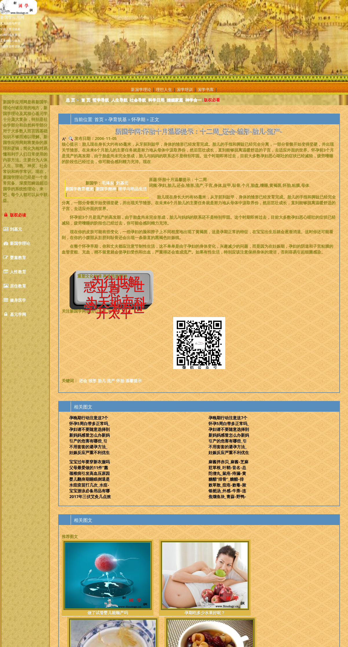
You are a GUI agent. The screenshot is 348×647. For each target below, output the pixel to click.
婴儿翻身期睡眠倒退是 (89, 479)
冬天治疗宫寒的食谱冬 (222, 581)
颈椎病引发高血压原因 (89, 473)
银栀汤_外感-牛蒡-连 (227, 490)
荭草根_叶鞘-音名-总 (227, 467)
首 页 (85, 100)
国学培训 (185, 89)
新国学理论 (141, 89)
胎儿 (102, 380)
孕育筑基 (117, 119)
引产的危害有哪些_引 (88, 441)
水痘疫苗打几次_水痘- (89, 485)
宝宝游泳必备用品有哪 (89, 490)
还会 (83, 380)
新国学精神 (106, 189)
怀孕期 (138, 119)
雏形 (92, 380)
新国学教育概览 (79, 189)
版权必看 (212, 100)
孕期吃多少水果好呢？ (128, 581)
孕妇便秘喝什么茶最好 (175, 581)
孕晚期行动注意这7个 (88, 417)
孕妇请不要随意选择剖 (89, 429)
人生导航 (119, 100)
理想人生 (164, 89)
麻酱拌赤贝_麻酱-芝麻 (228, 461)
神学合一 (193, 100)
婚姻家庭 (175, 100)
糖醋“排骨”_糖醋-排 (226, 479)
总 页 (70, 100)
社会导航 (138, 100)
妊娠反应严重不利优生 (89, 452)
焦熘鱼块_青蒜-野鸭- (227, 496)
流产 (111, 380)
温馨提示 (133, 380)
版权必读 (14, 215)
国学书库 (205, 89)
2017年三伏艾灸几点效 (90, 496)
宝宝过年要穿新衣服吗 (89, 461)
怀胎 (120, 380)
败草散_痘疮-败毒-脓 (227, 485)
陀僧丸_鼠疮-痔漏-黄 (227, 473)
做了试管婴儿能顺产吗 (81, 581)
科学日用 (156, 100)
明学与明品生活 (132, 189)
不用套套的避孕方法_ (88, 446)
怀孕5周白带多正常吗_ (89, 423)
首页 (99, 119)
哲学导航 (101, 100)
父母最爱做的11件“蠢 (88, 467)
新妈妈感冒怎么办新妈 (89, 435)
